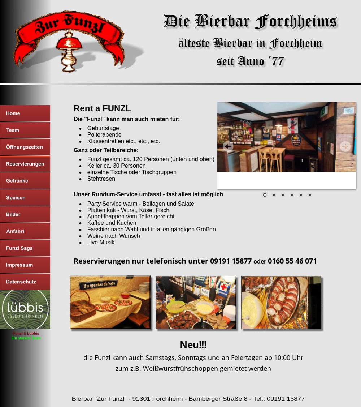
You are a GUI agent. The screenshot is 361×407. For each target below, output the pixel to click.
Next (345, 146)
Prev (228, 146)
